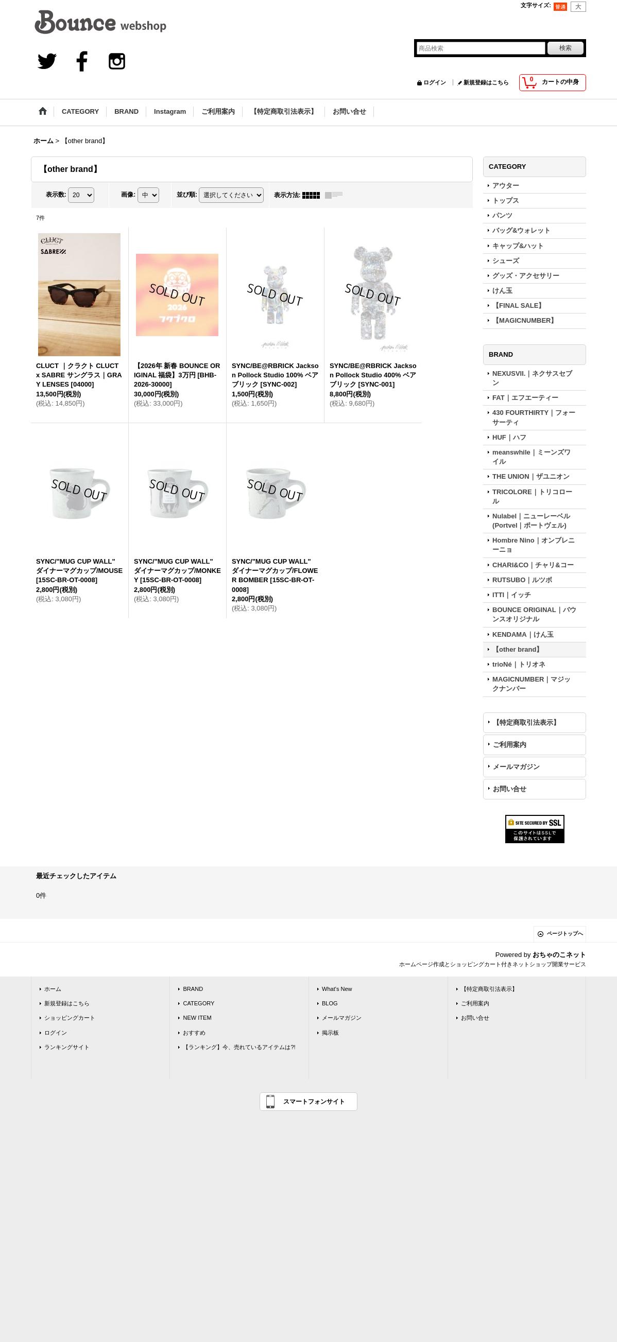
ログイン (434, 82)
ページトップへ (565, 933)
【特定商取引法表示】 (526, 722)
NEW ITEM (197, 1018)
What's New (337, 989)
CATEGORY (198, 1003)
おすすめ (194, 1033)
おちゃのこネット (559, 954)
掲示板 (330, 1033)
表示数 (56, 194)
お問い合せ (509, 789)
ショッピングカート (69, 1018)
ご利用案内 (509, 744)
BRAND (193, 989)
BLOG (330, 1003)
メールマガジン (516, 767)
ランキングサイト (67, 1047)
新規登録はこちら (486, 82)
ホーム (52, 989)
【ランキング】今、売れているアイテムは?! (239, 1047)
